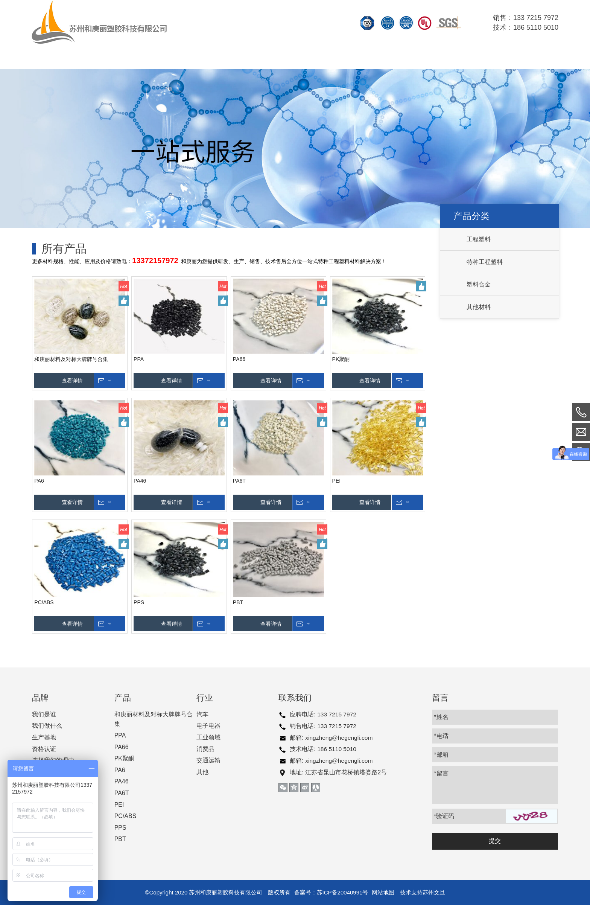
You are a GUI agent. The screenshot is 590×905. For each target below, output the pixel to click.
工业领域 (208, 737)
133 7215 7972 (337, 714)
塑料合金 (478, 284)
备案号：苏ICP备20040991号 (331, 892)
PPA (138, 359)
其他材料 (478, 307)
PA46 (139, 481)
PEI (335, 481)
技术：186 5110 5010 (525, 27)
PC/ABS (43, 602)
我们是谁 (44, 714)
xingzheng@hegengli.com (339, 737)
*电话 (441, 736)
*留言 (441, 773)
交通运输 (208, 760)
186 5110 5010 (337, 749)
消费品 (205, 749)
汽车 (202, 714)
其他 (202, 772)
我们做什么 (47, 725)
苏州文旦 (434, 892)
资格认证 (44, 749)
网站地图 (383, 892)
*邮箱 (441, 754)
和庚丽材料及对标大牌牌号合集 (71, 359)
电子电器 (208, 725)
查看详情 (71, 381)
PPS (138, 602)
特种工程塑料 (484, 262)
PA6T (239, 481)
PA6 (38, 481)
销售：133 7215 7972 (525, 17)
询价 (117, 380)
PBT (238, 602)
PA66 (239, 359)
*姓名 (441, 717)
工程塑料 (478, 239)
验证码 (444, 816)
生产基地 (44, 737)
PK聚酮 (340, 359)
